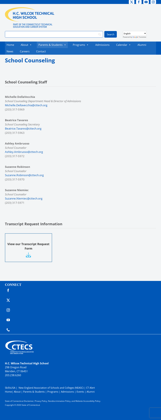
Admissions (102, 45)
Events (80, 391)
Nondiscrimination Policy (59, 401)
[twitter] (131, 2)
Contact (41, 51)
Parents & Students (52, 45)
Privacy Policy (41, 401)
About (26, 45)
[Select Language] (135, 33)
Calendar (123, 45)
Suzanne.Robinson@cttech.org (24, 175)
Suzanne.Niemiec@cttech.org (23, 198)
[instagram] (153, 2)
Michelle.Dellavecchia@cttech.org (26, 105)
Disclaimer (29, 401)
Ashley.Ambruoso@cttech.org (24, 152)
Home (10, 45)
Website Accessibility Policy (87, 401)
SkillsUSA (10, 387)
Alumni (142, 45)
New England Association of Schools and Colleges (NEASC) (51, 387)
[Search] (54, 34)
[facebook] (139, 2)
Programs (81, 45)
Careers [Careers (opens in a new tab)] (25, 51)
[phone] (8, 330)
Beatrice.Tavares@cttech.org (23, 128)
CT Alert (90, 387)
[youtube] (146, 2)
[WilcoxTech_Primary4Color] (29, 9)
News (10, 51)
